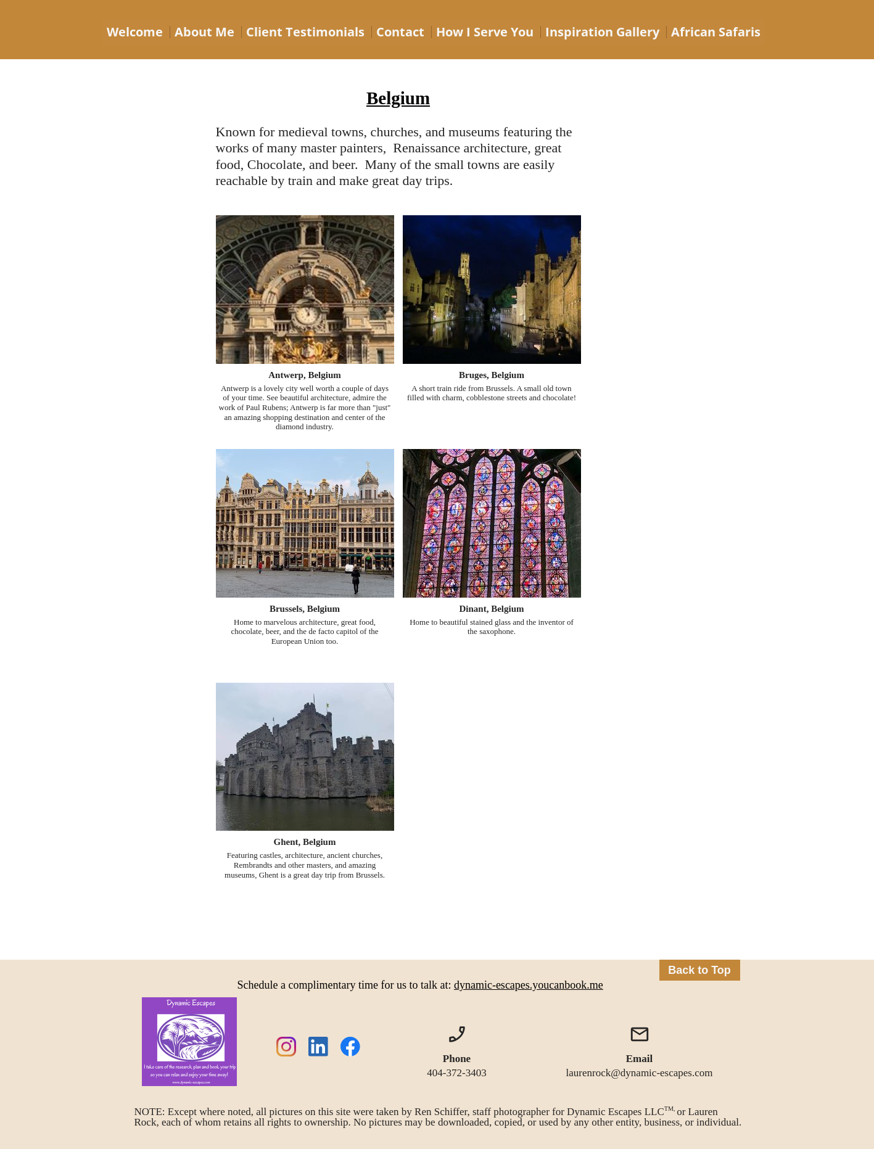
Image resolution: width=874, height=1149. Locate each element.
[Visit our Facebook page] (350, 1046)
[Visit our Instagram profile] (286, 1046)
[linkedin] (318, 1046)
